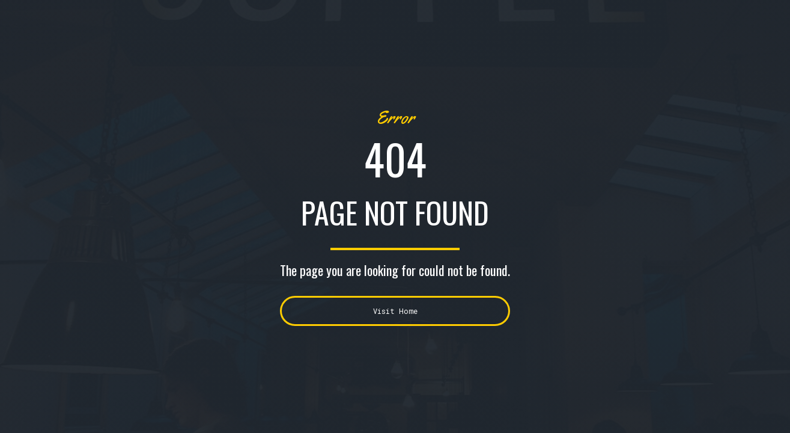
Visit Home (395, 311)
